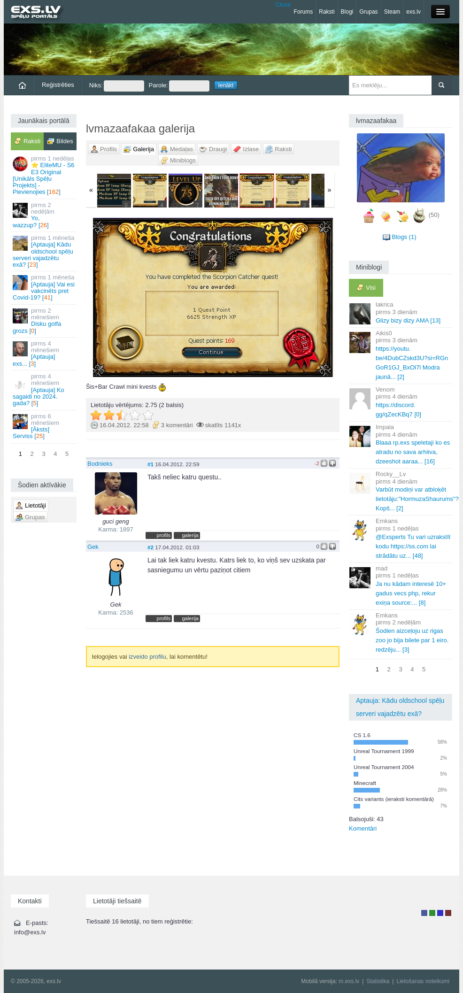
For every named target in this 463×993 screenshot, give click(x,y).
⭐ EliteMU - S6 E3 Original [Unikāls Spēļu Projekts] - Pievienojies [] (44, 175)
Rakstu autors (432, 912)
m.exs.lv (349, 981)
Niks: (116, 86)
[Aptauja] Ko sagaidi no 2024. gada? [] (44, 390)
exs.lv (413, 11)
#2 (150, 547)
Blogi (347, 11)
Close (283, 4)
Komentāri (363, 828)
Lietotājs (424, 912)
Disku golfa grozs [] (44, 320)
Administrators (448, 912)
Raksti (326, 11)
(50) (434, 215)
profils (163, 535)
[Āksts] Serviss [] (44, 426)
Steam (392, 11)
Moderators (440, 912)
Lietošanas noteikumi (422, 981)
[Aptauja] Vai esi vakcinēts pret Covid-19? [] (44, 287)
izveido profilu (147, 656)
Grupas (368, 11)
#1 (150, 464)
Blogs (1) (404, 236)
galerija (190, 535)
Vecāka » (298, 297)
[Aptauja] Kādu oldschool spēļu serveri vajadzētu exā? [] (44, 251)
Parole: (179, 86)
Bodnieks (99, 463)
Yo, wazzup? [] (44, 215)
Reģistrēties (58, 84)
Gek (93, 546)
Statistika (377, 981)
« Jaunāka (128, 297)
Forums (303, 11)
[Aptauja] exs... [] (44, 353)
